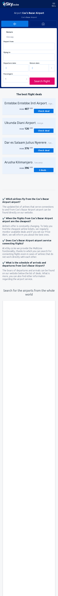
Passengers (8, 74)
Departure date (9, 63)
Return (9, 32)
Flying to (6, 52)
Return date (34, 63)
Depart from (8, 41)
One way (9, 37)
